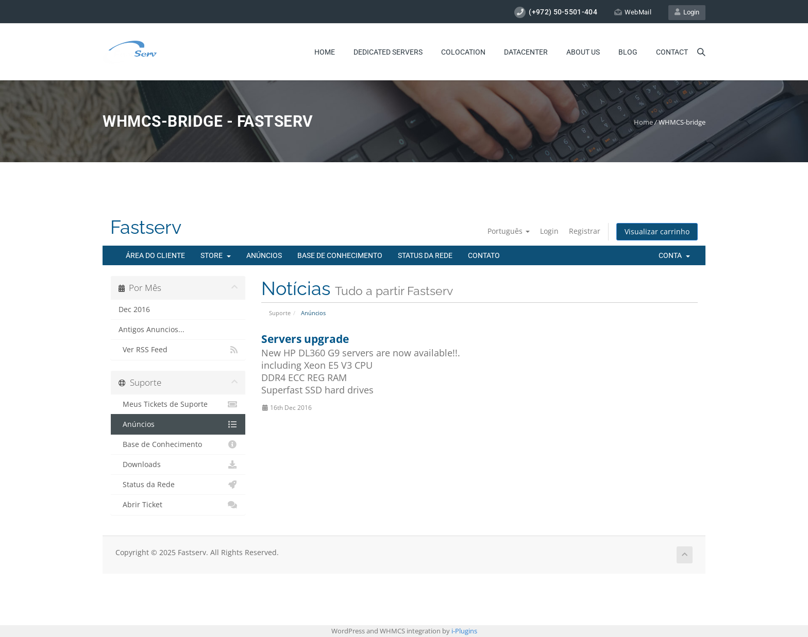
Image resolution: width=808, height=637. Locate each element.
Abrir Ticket (178, 504)
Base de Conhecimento (339, 255)
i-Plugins (464, 630)
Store (215, 255)
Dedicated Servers (388, 52)
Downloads (178, 464)
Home (324, 52)
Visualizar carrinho (657, 231)
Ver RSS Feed (178, 349)
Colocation (463, 52)
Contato (484, 255)
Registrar (584, 231)
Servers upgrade (305, 339)
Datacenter (526, 52)
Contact (672, 52)
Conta (674, 255)
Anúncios (264, 255)
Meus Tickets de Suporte (178, 404)
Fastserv (145, 227)
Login (687, 12)
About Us (583, 52)
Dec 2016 (134, 309)
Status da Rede (425, 255)
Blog (627, 52)
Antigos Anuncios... (151, 329)
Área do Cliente (155, 255)
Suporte (280, 313)
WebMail (632, 12)
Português (508, 231)
